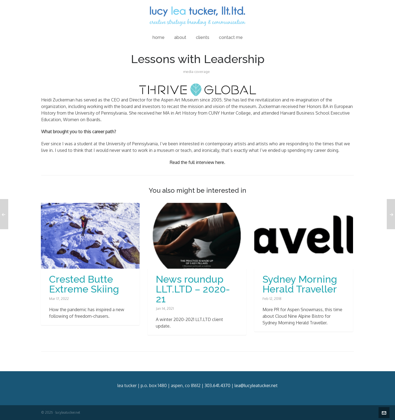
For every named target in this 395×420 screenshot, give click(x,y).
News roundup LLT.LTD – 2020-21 (193, 289)
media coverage (196, 71)
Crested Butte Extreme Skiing (84, 284)
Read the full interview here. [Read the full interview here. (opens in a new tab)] (197, 162)
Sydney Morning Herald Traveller (300, 284)
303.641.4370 (217, 385)
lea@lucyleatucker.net (256, 385)
